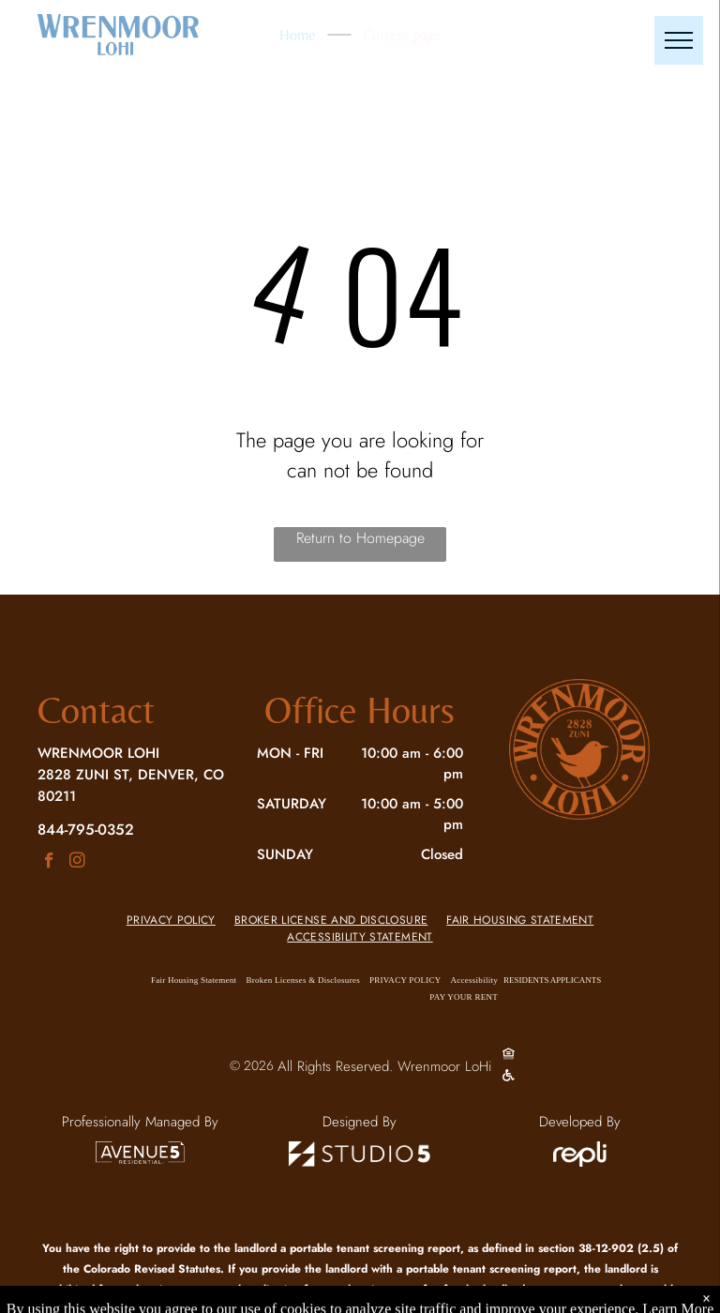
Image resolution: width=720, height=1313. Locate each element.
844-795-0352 (86, 829)
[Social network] (508, 1056)
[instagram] (77, 863)
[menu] (678, 40)
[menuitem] (171, 920)
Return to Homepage (360, 538)
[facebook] (49, 863)
